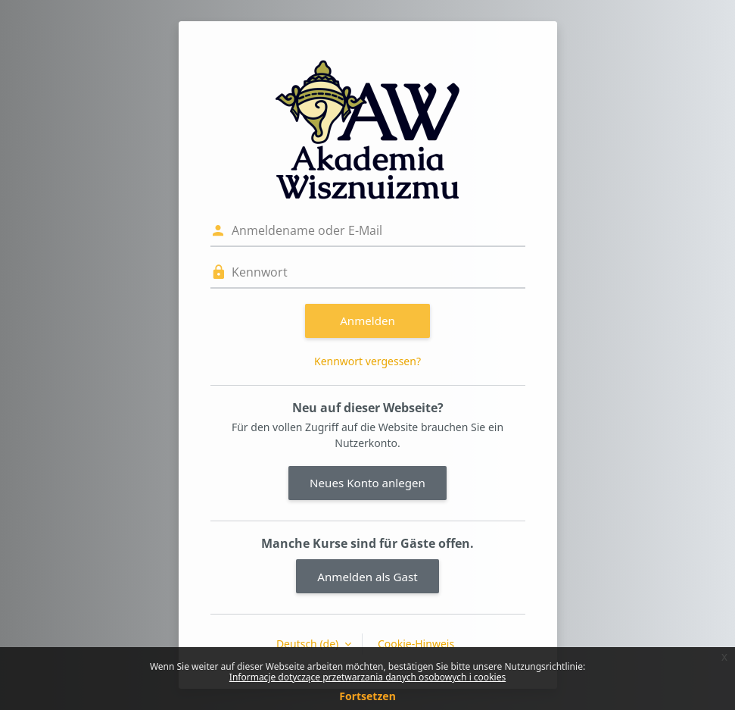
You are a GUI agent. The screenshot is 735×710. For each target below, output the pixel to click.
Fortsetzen (367, 696)
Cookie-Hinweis (416, 643)
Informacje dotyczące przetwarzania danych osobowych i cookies (367, 677)
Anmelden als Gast (367, 576)
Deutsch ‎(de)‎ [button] (308, 643)
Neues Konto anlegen (367, 482)
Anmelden (367, 320)
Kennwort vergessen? (367, 361)
